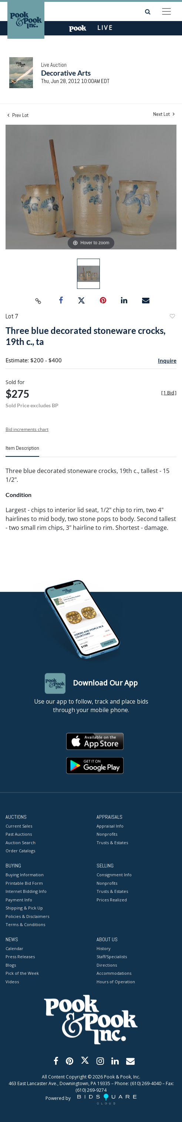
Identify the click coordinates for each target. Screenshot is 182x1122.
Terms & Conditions (25, 925)
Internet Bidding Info (26, 891)
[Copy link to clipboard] (38, 300)
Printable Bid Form (24, 883)
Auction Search (21, 842)
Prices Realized (112, 899)
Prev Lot (17, 115)
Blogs (11, 965)
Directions (107, 965)
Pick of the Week (22, 973)
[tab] (22, 451)
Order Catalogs (20, 851)
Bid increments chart (27, 429)
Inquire (167, 360)
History (104, 948)
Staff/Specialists (112, 957)
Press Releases (20, 957)
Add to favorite (172, 317)
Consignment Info (114, 875)
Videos (12, 981)
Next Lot (164, 114)
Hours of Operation (116, 981)
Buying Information (25, 875)
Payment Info (19, 899)
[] (168, 393)
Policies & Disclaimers (27, 916)
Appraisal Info (110, 826)
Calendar (14, 948)
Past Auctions (19, 834)
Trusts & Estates (112, 842)
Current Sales (19, 826)
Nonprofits (107, 834)
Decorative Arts (66, 73)
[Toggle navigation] (166, 11)
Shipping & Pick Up (24, 908)
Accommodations (114, 973)
